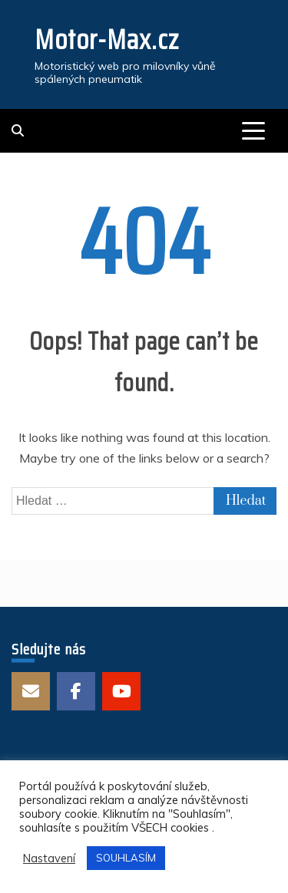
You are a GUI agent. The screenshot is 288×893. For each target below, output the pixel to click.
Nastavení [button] (49, 858)
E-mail (31, 691)
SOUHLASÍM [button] (126, 858)
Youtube (121, 691)
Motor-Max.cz (107, 39)
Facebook (76, 691)
